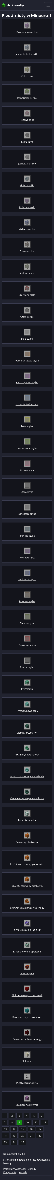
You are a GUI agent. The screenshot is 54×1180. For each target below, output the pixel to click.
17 (40, 1129)
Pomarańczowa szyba (27, 360)
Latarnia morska (27, 820)
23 (5, 1142)
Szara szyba (27, 492)
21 (31, 1135)
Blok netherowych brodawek (27, 995)
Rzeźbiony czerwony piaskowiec (27, 864)
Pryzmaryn (27, 689)
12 (44, 1122)
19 (14, 1135)
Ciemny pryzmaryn (27, 732)
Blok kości (27, 1061)
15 (22, 1129)
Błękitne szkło (27, 185)
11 (36, 1122)
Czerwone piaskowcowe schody (27, 907)
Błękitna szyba (27, 535)
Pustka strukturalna (27, 1083)
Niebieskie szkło (27, 229)
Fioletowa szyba (27, 557)
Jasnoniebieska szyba (27, 404)
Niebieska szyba (27, 579)
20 (22, 1135)
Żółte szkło (27, 76)
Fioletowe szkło (27, 207)
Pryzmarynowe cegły (27, 710)
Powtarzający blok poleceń (27, 929)
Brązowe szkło (27, 251)
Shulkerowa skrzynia (27, 1104)
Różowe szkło (27, 119)
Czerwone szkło (27, 295)
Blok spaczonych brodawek (27, 1017)
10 (27, 1122)
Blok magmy (27, 973)
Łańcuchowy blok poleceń (27, 951)
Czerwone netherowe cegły (27, 1039)
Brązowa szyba (27, 601)
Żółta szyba (27, 426)
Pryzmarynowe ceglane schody (27, 776)
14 (14, 1129)
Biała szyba (27, 338)
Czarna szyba (27, 667)
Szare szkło (27, 141)
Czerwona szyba (27, 645)
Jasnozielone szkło (27, 98)
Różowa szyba (27, 470)
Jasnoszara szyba (27, 513)
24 (14, 1142)
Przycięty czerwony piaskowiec (27, 886)
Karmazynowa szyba (27, 382)
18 (5, 1135)
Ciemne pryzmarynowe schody (27, 798)
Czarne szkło (27, 316)
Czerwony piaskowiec (27, 842)
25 (22, 1142)
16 (31, 1129)
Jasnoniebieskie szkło (27, 54)
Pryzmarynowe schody (27, 754)
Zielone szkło (27, 273)
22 (40, 1135)
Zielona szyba (27, 623)
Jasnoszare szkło (27, 163)
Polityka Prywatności (14, 1168)
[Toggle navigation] (48, 5)
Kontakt (23, 1172)
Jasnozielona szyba (27, 448)
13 (5, 1129)
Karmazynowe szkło (27, 32)
